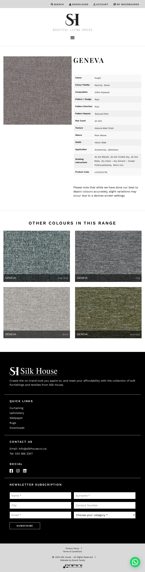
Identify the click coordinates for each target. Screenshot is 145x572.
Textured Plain (101, 114)
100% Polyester (102, 92)
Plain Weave (100, 135)
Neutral (98, 85)
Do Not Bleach (102, 157)
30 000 (98, 121)
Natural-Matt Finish (104, 128)
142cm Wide (100, 142)
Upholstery (113, 150)
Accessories (100, 150)
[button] (72, 37)
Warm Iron (118, 165)
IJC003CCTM (101, 172)
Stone (107, 85)
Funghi (98, 78)
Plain (97, 99)
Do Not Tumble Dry (120, 157)
